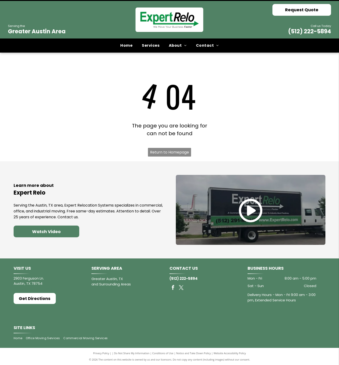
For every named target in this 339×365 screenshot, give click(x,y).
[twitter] (181, 288)
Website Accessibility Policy (230, 353)
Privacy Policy (101, 353)
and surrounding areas (33, 288)
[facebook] (173, 288)
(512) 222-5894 (309, 31)
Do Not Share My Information (132, 353)
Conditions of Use (162, 353)
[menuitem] (126, 46)
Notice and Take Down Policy (193, 353)
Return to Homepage (169, 152)
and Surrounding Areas (111, 284)
